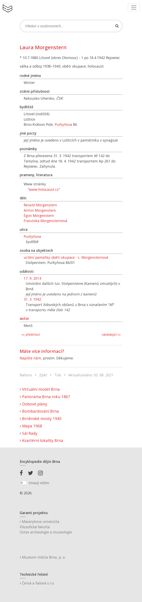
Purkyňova (63, 124)
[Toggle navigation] (134, 7)
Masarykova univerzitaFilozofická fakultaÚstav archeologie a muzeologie (46, 526)
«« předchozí (31, 334)
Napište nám (30, 358)
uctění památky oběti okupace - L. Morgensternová (66, 257)
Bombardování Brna (39, 411)
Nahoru (26, 375)
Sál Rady (28, 433)
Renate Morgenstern (40, 205)
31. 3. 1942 (32, 299)
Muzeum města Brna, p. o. (43, 557)
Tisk (57, 375)
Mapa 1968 (31, 426)
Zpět (43, 375)
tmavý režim (38, 482)
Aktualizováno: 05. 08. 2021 (90, 375)
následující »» (111, 334)
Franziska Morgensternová (45, 220)
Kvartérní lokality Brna (41, 440)
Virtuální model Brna (40, 389)
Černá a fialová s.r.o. (37, 583)
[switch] (23, 483)
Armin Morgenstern (40, 210)
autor (24, 318)
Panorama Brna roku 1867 (45, 396)
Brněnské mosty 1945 (41, 418)
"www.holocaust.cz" (44, 189)
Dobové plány (33, 404)
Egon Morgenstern (39, 215)
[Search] (71, 26)
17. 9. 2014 (32, 278)
